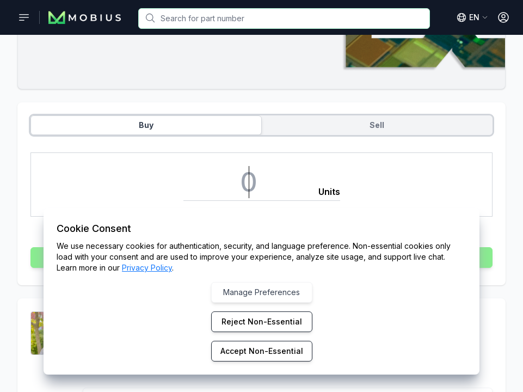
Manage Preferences (261, 292)
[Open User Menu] (503, 17)
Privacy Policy (147, 267)
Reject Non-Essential (261, 321)
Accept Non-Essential (261, 351)
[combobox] (284, 18)
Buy (146, 125)
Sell (377, 125)
